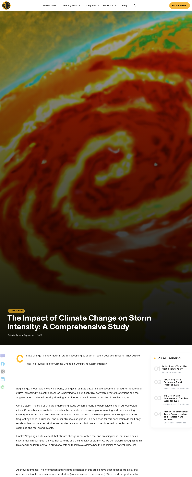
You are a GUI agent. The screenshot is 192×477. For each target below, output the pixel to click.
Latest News (16, 311)
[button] (134, 5)
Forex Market (110, 5)
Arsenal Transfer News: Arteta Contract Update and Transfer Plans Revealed (176, 415)
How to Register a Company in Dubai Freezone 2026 (173, 382)
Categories (92, 5)
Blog (124, 5)
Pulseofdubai (49, 5)
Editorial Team (14, 335)
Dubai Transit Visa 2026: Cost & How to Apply (174, 367)
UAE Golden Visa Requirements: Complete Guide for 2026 (175, 398)
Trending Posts (71, 5)
